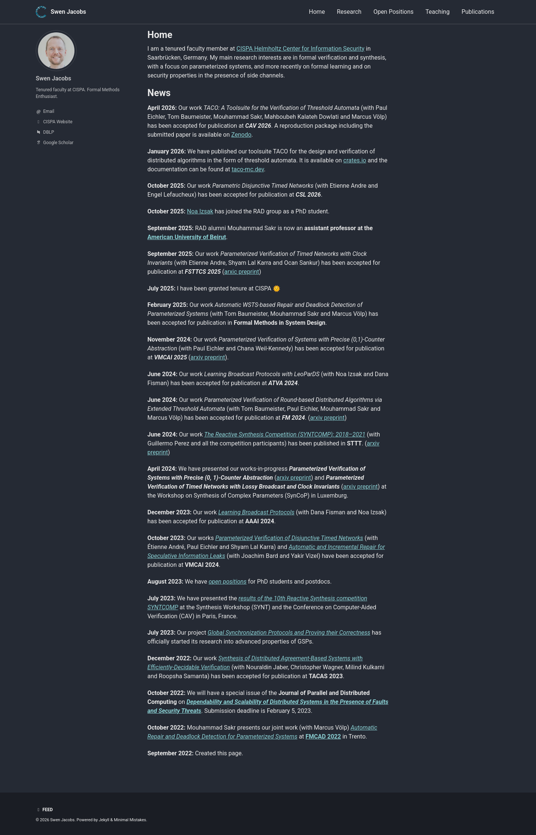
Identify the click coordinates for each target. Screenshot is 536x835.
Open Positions (393, 11)
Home (317, 11)
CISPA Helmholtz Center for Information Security (300, 48)
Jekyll (104, 819)
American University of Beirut (186, 237)
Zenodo (241, 134)
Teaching (437, 11)
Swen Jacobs (68, 11)
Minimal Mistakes (130, 819)
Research (349, 11)
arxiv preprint (208, 357)
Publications (478, 11)
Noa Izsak (200, 211)
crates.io (354, 160)
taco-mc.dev (248, 169)
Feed (44, 809)
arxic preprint (241, 271)
